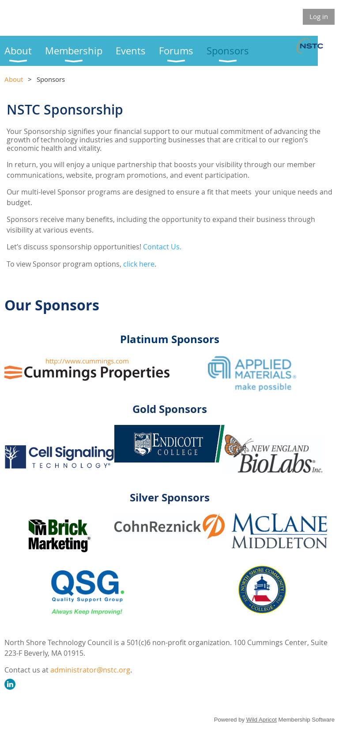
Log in (318, 16)
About (13, 79)
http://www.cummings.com (87, 360)
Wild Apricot (261, 719)
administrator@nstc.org (90, 670)
